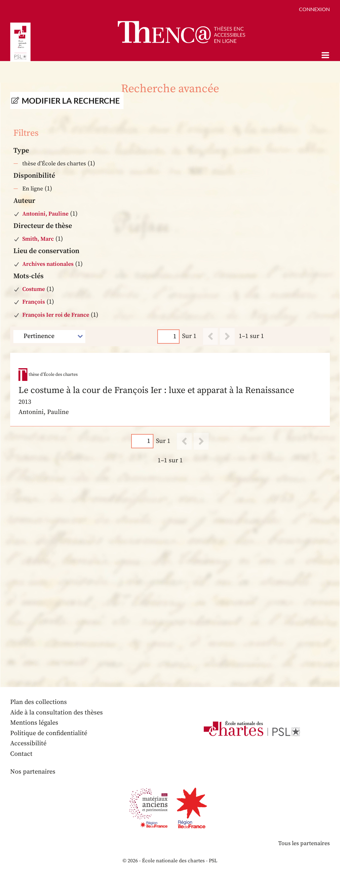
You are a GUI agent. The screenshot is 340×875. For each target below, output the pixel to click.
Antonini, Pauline (45, 213)
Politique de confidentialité (48, 733)
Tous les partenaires (304, 843)
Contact (21, 754)
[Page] (168, 336)
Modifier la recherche (71, 100)
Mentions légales (34, 723)
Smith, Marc (38, 239)
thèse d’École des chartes (54, 163)
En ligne (32, 188)
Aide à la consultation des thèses (56, 713)
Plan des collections (38, 702)
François (33, 302)
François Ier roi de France (55, 315)
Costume (33, 289)
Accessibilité (28, 744)
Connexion (314, 9)
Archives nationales (48, 264)
